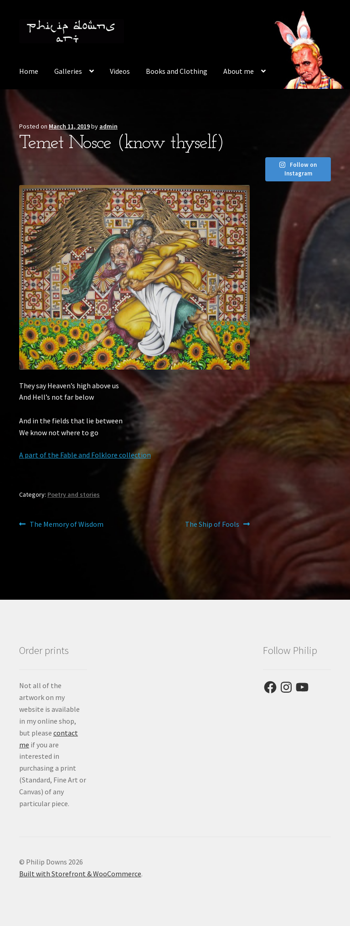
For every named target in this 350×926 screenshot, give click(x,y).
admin (108, 126)
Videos (120, 71)
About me (238, 71)
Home (28, 71)
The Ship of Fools (212, 524)
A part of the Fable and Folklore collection (85, 454)
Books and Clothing (176, 71)
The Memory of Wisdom (66, 524)
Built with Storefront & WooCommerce (80, 873)
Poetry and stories (73, 494)
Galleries (68, 71)
